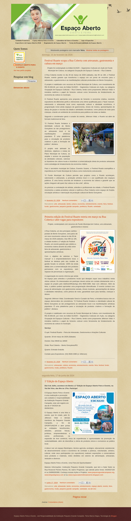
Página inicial (79, 497)
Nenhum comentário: (70, 200)
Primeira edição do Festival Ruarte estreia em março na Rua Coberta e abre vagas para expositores (75, 218)
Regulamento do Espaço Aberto (55, 43)
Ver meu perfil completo (22, 70)
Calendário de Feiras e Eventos (67, 40)
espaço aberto (97, 486)
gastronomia (54, 206)
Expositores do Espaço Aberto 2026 (28, 43)
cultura (74, 204)
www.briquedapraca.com (54, 475)
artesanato (62, 204)
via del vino (92, 489)
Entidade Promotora (23, 40)
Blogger (114, 516)
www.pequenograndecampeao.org (101, 472)
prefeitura (83, 206)
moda (57, 368)
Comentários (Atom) (55, 502)
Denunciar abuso (21, 87)
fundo (47, 206)
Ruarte (90, 206)
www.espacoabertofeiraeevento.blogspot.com (85, 475)
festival (110, 204)
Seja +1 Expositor (87, 40)
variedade (97, 206)
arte (55, 204)
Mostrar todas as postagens (97, 50)
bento (69, 204)
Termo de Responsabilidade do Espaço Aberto (85, 43)
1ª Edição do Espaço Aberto (59, 381)
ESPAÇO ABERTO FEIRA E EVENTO (26, 66)
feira (105, 204)
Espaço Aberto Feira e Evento (43, 40)
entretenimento (91, 204)
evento (99, 204)
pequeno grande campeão (69, 206)
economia (81, 204)
